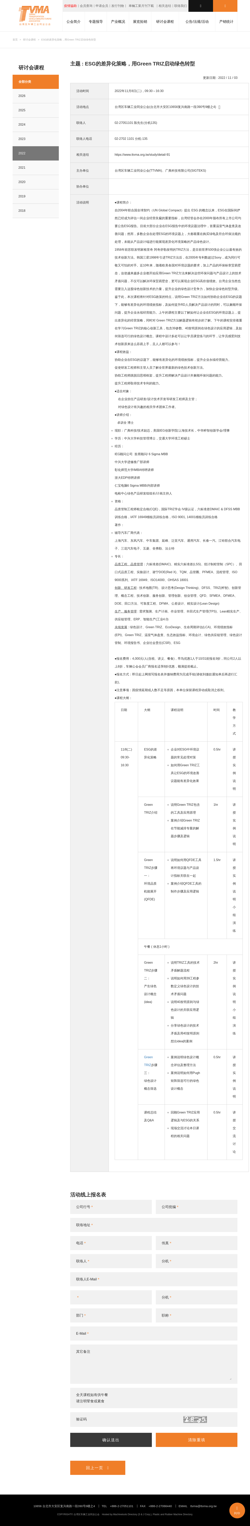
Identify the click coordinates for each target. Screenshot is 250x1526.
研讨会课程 (29, 39)
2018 (22, 210)
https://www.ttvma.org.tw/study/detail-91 (142, 154)
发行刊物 (117, 5)
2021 (22, 167)
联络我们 (180, 5)
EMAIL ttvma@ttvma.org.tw (198, 1506)
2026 (22, 96)
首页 (15, 39)
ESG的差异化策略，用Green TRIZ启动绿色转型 (68, 39)
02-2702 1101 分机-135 (131, 138)
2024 (22, 124)
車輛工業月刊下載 (141, 5)
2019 (22, 196)
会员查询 (86, 5)
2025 (22, 110)
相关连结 (165, 5)
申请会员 (102, 5)
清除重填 (196, 1440)
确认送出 (111, 1440)
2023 (22, 139)
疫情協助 (70, 5)
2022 (22, 153)
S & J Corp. (145, 1514)
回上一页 (97, 1468)
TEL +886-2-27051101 (117, 1506)
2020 (22, 182)
